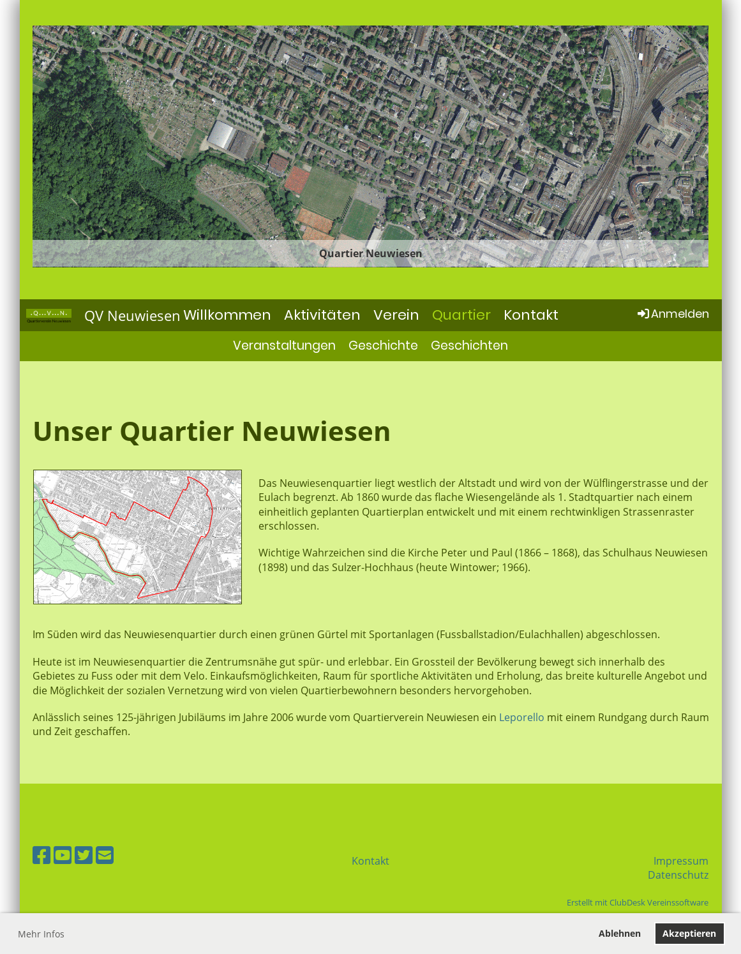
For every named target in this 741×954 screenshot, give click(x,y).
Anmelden (672, 314)
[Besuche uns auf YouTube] (62, 854)
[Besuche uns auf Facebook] (41, 854)
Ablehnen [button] (620, 933)
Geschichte (383, 345)
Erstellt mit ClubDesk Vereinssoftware (637, 902)
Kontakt (531, 315)
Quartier (461, 315)
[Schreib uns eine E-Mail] (105, 854)
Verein (396, 315)
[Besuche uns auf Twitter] (84, 854)
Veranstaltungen (284, 345)
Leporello (521, 717)
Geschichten (469, 345)
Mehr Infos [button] (41, 934)
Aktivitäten (322, 315)
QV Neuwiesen (132, 315)
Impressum (681, 861)
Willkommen (227, 315)
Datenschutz (678, 875)
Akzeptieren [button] (689, 933)
